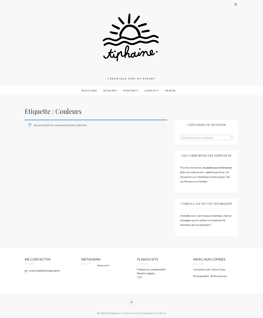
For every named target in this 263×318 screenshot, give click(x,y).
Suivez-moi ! (103, 265)
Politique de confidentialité (151, 269)
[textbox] (206, 137)
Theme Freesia (130, 313)
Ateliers (110, 90)
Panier (170, 90)
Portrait (130, 90)
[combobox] (206, 137)
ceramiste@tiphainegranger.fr (42, 270)
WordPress (160, 313)
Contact (151, 90)
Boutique (89, 90)
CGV (139, 277)
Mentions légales (146, 273)
